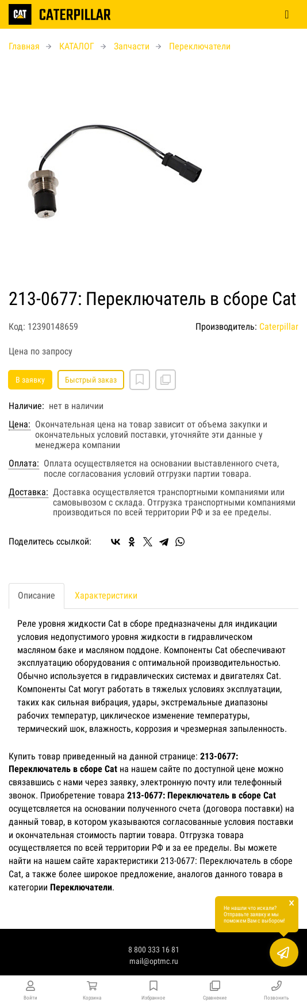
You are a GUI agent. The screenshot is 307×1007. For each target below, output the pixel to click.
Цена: (19, 424)
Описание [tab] (36, 595)
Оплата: (24, 463)
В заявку (30, 379)
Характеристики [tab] (106, 595)
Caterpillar (278, 326)
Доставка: (28, 492)
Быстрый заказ (91, 379)
